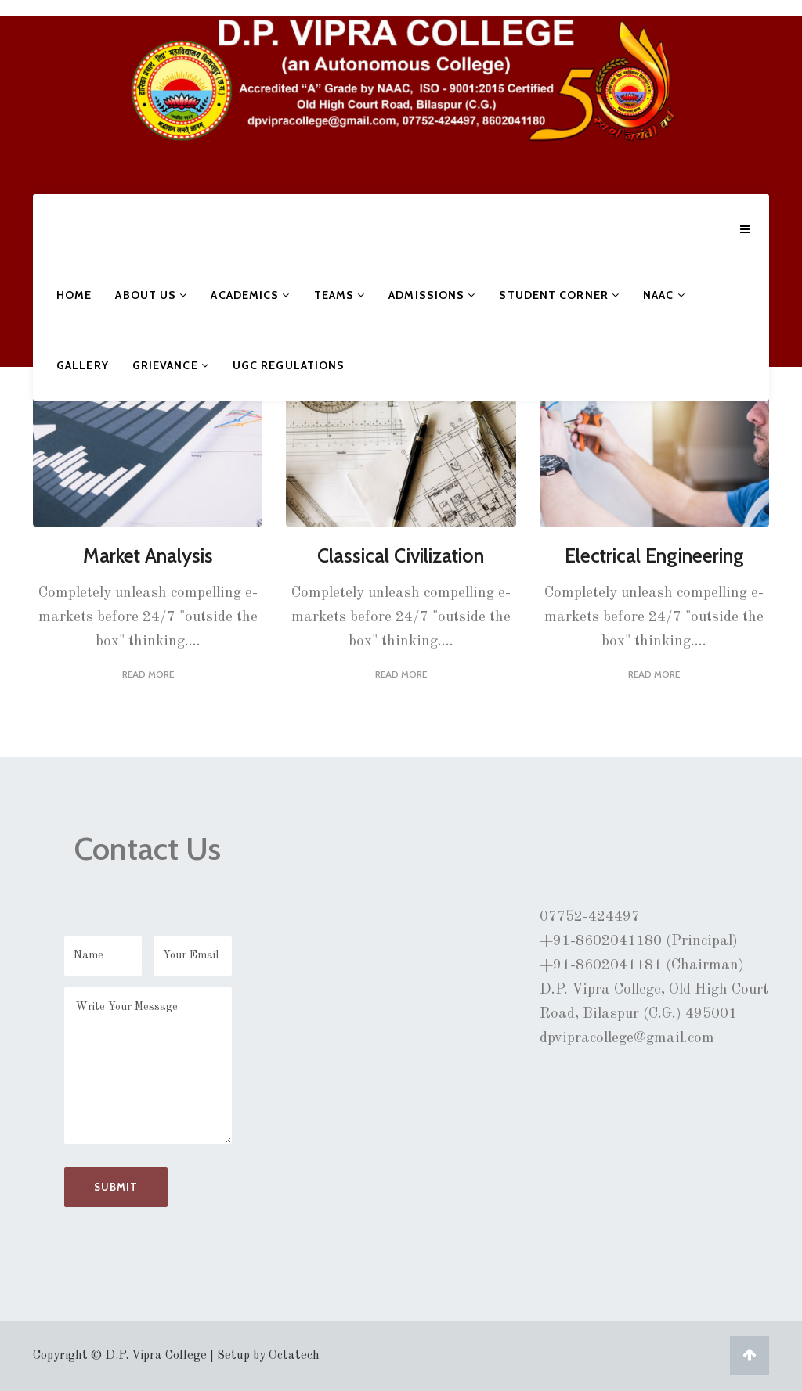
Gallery (82, 365)
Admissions (431, 295)
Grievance (170, 365)
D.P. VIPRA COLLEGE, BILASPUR (98, 105)
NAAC (664, 295)
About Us (151, 295)
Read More (148, 674)
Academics (250, 295)
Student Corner (559, 295)
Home (74, 295)
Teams (340, 295)
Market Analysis (148, 555)
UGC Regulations (289, 365)
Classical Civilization (400, 555)
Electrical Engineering (654, 555)
